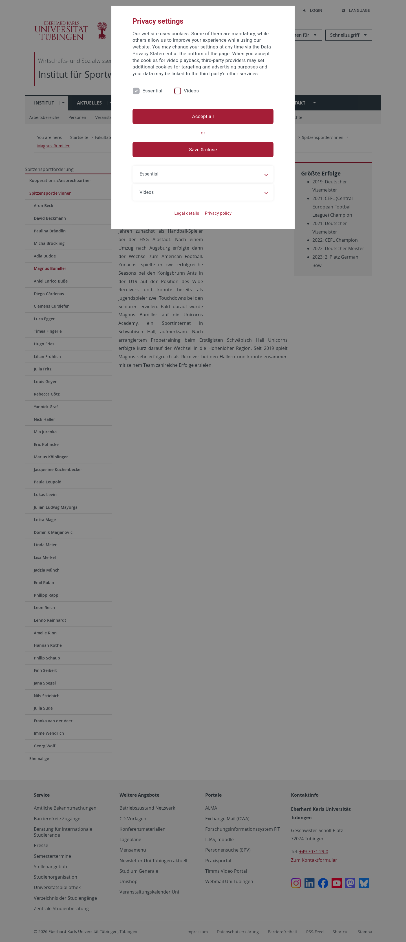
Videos (191, 91)
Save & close (203, 149)
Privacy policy (218, 213)
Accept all (203, 116)
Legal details (187, 213)
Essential (152, 91)
